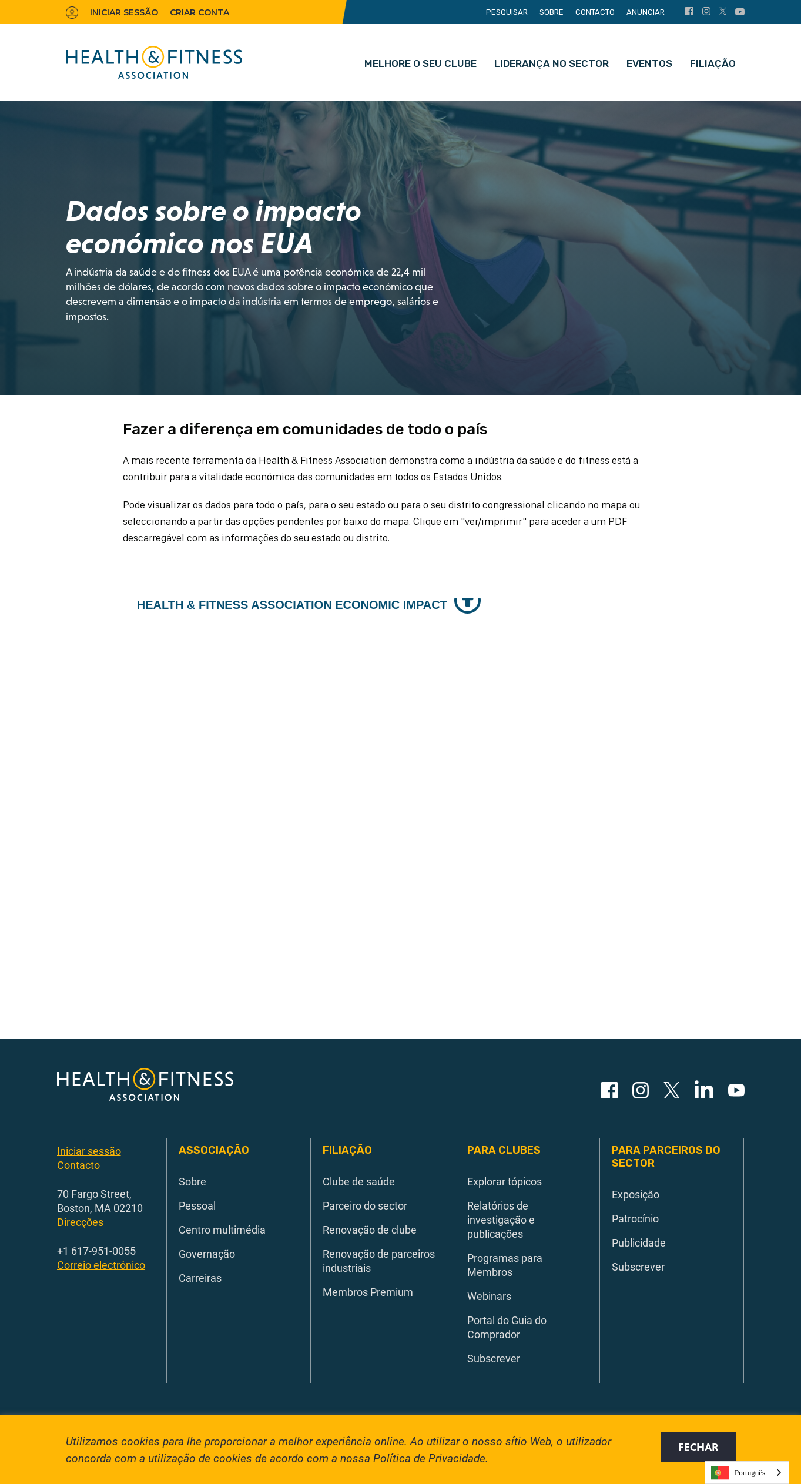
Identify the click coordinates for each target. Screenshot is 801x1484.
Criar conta (199, 12)
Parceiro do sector (365, 1205)
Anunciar (645, 12)
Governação (207, 1254)
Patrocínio (635, 1218)
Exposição (635, 1194)
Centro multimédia (222, 1229)
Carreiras (200, 1278)
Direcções (80, 1222)
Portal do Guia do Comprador (507, 1327)
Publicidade (639, 1242)
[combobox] (747, 1472)
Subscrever (493, 1358)
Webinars (489, 1296)
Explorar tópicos (504, 1181)
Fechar (698, 1447)
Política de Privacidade (429, 1457)
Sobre (551, 12)
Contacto (595, 12)
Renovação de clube (370, 1229)
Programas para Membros (504, 1265)
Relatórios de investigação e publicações (501, 1219)
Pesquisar (507, 12)
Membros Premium (368, 1292)
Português (738, 1473)
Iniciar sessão (89, 1151)
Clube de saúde (359, 1181)
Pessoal (197, 1205)
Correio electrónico (101, 1265)
